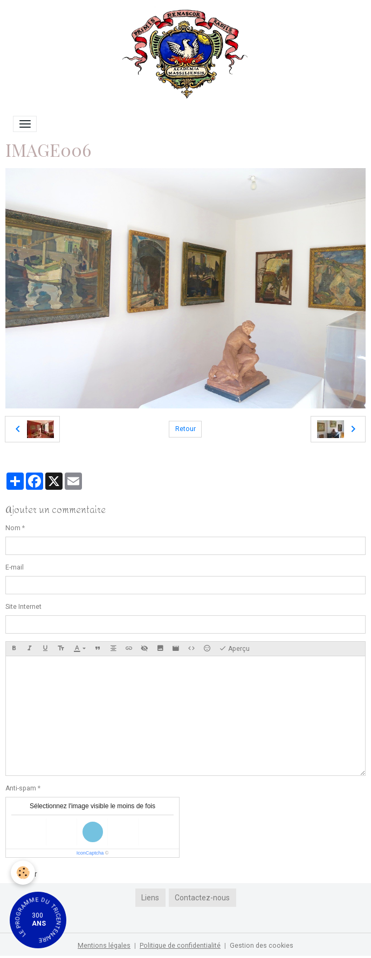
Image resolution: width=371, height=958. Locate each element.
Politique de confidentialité (180, 945)
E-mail (14, 567)
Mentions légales (104, 945)
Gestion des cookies (261, 945)
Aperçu (234, 649)
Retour (185, 429)
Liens (150, 897)
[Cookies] (23, 872)
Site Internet (23, 606)
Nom (12, 528)
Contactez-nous (202, 897)
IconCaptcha (90, 853)
